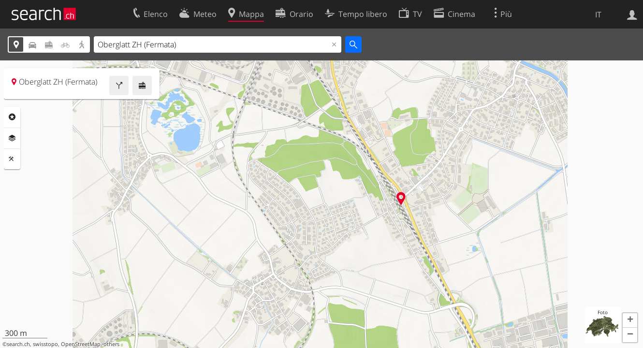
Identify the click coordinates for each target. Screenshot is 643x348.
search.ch (18, 344)
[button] (630, 320)
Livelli (12, 138)
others (111, 344)
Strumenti (12, 159)
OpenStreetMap (81, 344)
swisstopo (45, 344)
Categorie (12, 117)
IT (598, 14)
